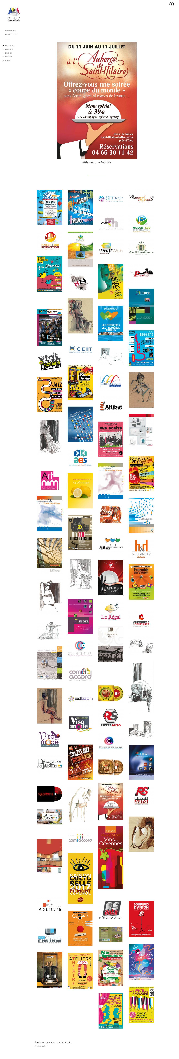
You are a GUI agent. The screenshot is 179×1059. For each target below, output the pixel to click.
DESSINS (8, 53)
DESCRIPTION (10, 31)
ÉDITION (8, 57)
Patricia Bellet (40, 1046)
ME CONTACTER (11, 34)
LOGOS (8, 60)
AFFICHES (9, 49)
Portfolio (9, 45)
